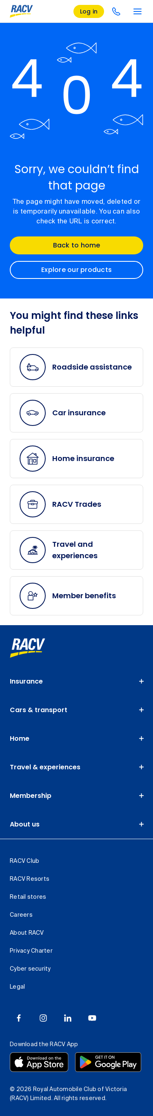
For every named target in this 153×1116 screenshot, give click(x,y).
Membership (30, 795)
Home (19, 738)
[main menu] (137, 11)
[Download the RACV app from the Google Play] (108, 1062)
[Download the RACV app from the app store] (39, 1062)
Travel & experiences (45, 767)
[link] (27, 648)
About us (25, 824)
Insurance (26, 681)
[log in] (88, 11)
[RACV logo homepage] (21, 11)
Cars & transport (38, 710)
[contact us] (116, 11)
